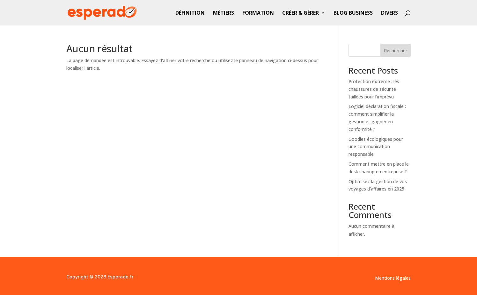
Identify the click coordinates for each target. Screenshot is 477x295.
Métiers (223, 13)
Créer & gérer (300, 13)
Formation (258, 13)
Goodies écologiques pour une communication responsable (376, 146)
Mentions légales (393, 278)
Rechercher (395, 50)
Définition (190, 13)
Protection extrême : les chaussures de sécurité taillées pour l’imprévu (374, 89)
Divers (389, 13)
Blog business (353, 13)
